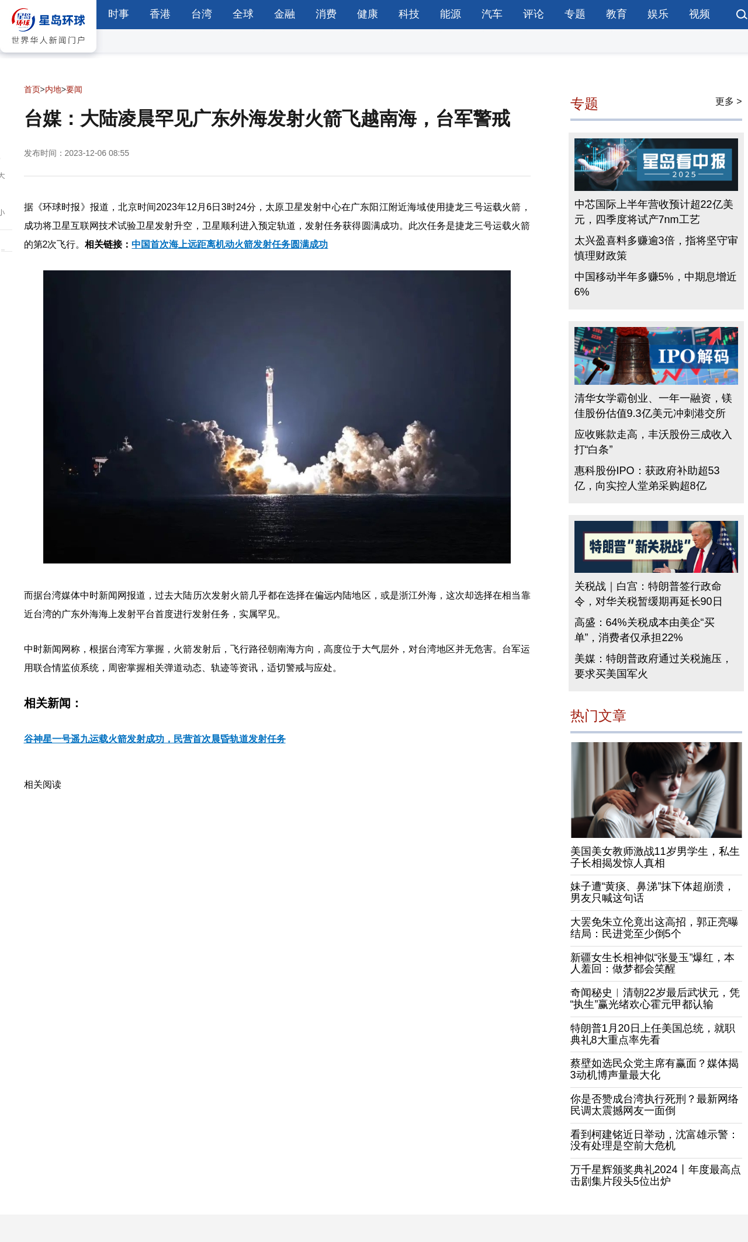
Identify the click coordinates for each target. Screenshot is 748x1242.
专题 (575, 14)
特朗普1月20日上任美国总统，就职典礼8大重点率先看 (652, 1034)
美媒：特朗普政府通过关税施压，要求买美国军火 (653, 666)
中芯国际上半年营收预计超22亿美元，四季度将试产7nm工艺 (653, 212)
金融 (284, 14)
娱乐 (658, 14)
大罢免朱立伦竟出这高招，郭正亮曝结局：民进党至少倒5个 (654, 928)
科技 (409, 14)
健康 (367, 14)
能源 (450, 14)
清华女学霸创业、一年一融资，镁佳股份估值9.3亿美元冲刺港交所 (653, 405)
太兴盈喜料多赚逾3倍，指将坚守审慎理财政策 (656, 248)
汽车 (492, 14)
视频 (699, 14)
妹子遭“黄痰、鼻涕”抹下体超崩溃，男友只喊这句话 (652, 892)
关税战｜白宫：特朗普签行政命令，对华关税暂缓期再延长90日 (648, 593)
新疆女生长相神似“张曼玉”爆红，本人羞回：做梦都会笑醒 (652, 963)
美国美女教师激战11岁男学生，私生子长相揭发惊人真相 (655, 857)
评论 (533, 14)
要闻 (74, 89)
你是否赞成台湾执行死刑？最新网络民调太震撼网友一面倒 (654, 1104)
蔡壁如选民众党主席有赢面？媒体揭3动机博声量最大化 (654, 1069)
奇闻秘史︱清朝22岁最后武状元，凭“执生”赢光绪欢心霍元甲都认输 (655, 998)
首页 (32, 89)
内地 (53, 89)
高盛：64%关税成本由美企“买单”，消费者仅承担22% (644, 630)
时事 (118, 14)
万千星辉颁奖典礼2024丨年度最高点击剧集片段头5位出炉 (655, 1175)
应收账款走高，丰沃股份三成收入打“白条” (653, 442)
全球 (243, 14)
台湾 (201, 14)
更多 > (728, 101)
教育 (616, 14)
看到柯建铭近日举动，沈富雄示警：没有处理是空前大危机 (654, 1140)
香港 (160, 14)
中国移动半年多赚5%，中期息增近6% (655, 284)
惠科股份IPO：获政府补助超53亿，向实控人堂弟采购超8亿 (647, 478)
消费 (326, 14)
